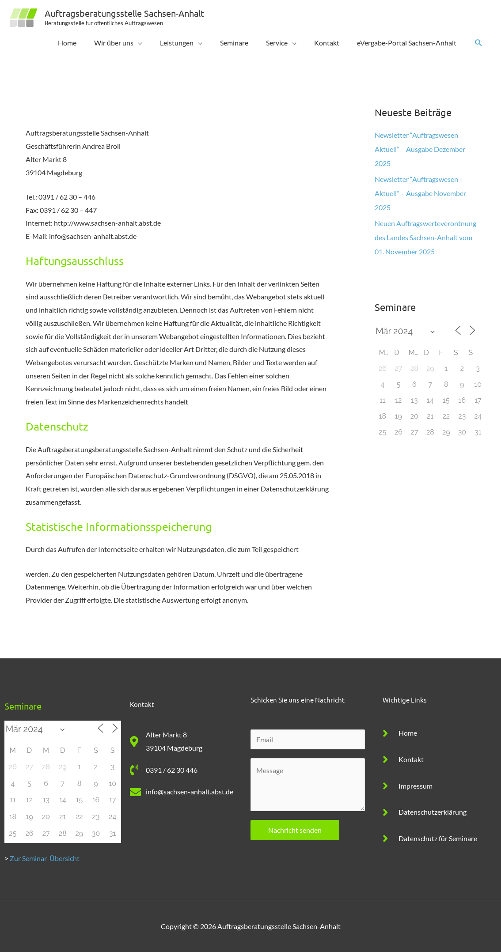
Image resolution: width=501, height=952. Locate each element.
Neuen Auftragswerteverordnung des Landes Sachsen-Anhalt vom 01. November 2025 (425, 237)
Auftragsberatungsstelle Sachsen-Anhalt (124, 13)
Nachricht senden (295, 830)
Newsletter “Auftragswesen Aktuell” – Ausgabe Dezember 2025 (420, 149)
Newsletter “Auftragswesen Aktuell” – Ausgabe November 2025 (420, 193)
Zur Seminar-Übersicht (45, 858)
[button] (478, 43)
